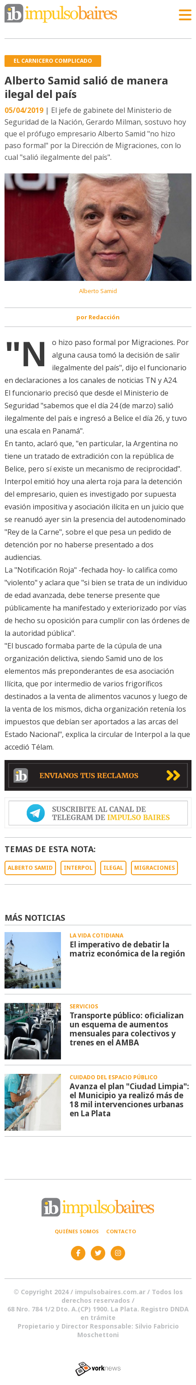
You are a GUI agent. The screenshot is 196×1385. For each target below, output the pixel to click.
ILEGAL (113, 868)
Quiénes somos (77, 1231)
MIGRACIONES (154, 868)
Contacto (121, 1231)
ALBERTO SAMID (30, 868)
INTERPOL (78, 868)
